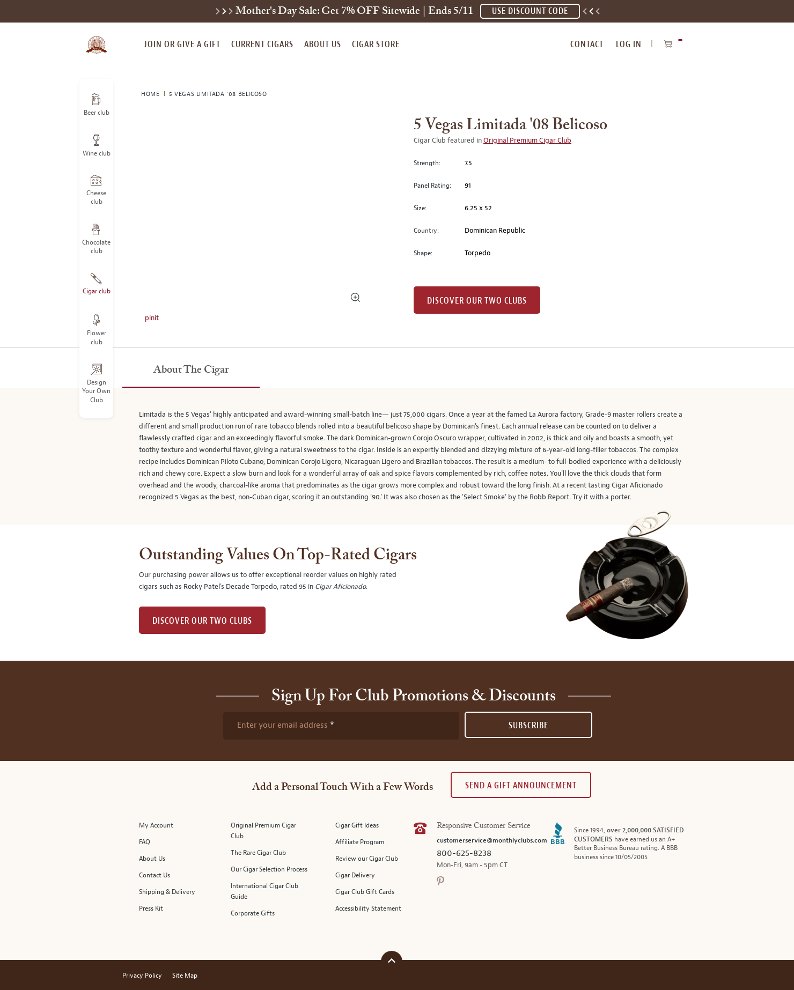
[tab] (191, 370)
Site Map (184, 976)
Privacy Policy (142, 976)
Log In (629, 44)
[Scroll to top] (391, 960)
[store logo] (96, 39)
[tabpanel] (397, 456)
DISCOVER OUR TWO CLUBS (202, 620)
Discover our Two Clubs (477, 300)
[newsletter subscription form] (341, 726)
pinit (152, 318)
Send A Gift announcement (521, 785)
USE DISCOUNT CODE (530, 11)
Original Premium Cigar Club (527, 140)
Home (151, 94)
